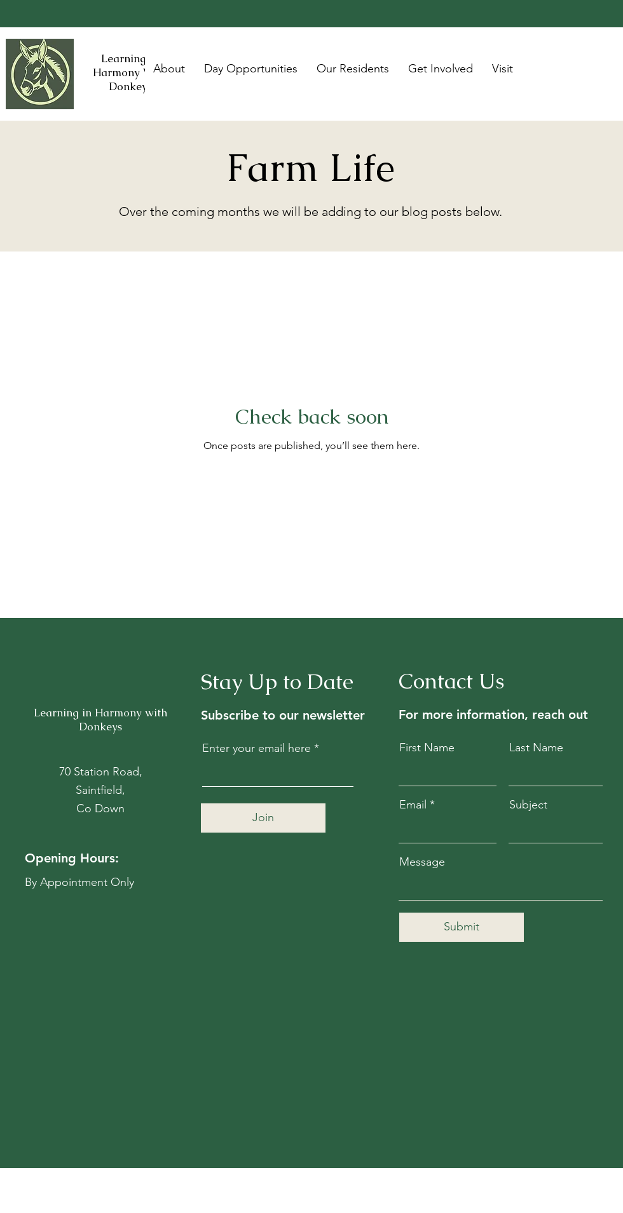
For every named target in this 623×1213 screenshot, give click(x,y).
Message (422, 862)
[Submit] (461, 927)
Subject (528, 804)
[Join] (263, 818)
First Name (427, 747)
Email (413, 804)
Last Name (536, 747)
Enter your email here (256, 748)
